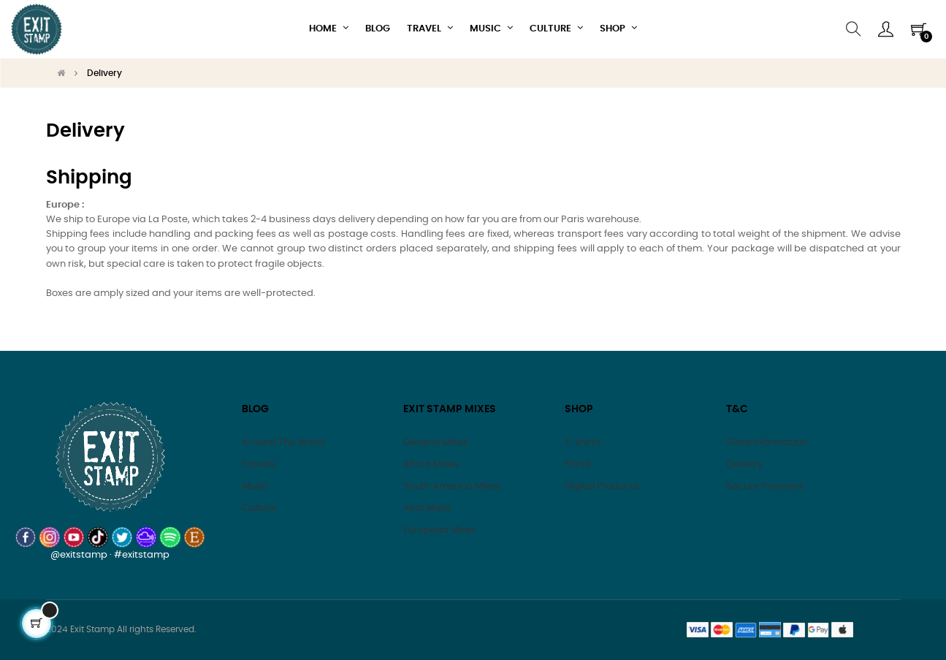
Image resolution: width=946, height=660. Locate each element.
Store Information (766, 442)
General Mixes (435, 442)
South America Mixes (451, 486)
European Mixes (439, 530)
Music (255, 486)
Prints (578, 464)
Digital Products (602, 486)
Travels (258, 464)
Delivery (744, 464)
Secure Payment (765, 486)
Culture (259, 508)
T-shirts (582, 442)
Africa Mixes (431, 464)
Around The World (283, 442)
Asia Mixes (427, 508)
